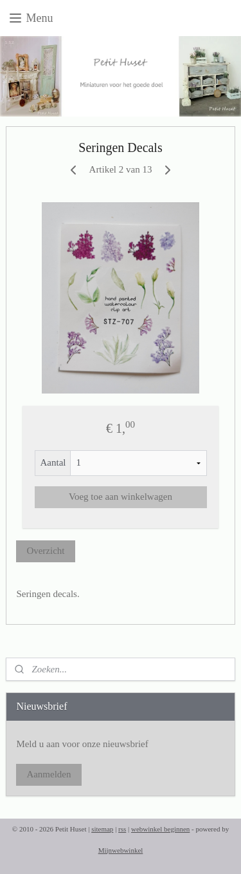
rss (122, 829)
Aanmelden (48, 774)
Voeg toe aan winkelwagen (120, 497)
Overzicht (45, 551)
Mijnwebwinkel (120, 850)
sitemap (102, 829)
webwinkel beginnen (160, 829)
